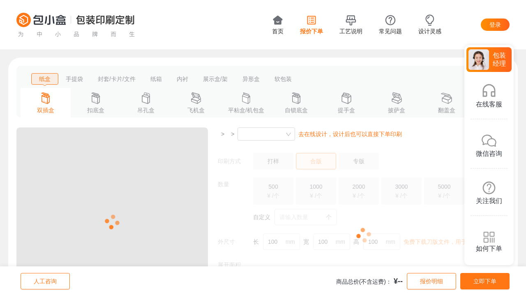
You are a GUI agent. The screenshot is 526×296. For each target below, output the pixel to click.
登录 (495, 24)
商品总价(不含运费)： (364, 281)
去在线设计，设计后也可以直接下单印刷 (350, 134)
